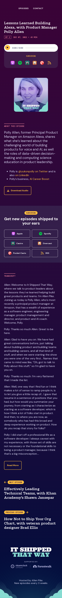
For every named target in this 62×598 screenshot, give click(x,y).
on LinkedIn (22, 175)
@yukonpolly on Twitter (33, 171)
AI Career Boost (39, 179)
